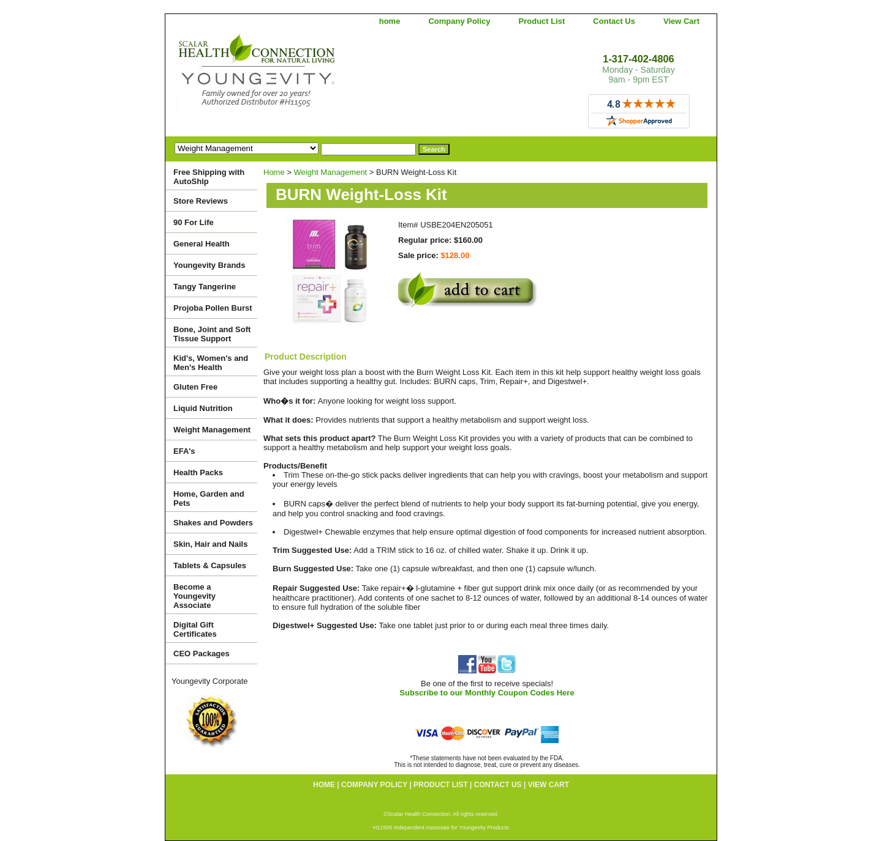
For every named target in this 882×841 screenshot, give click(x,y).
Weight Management (331, 172)
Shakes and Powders (213, 522)
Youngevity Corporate (210, 681)
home (390, 21)
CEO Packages (201, 653)
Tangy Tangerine (204, 286)
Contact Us (614, 21)
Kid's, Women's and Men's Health (210, 363)
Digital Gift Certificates (195, 629)
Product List (542, 21)
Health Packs (198, 472)
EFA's (184, 451)
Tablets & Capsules (209, 565)
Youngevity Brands (209, 265)
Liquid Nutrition (203, 408)
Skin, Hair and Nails (210, 544)
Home (274, 172)
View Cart (681, 21)
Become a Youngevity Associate (194, 596)
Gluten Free (195, 386)
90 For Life (193, 222)
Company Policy (459, 21)
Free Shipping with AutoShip (208, 177)
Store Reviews (200, 201)
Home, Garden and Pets (208, 498)
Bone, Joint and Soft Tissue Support (212, 334)
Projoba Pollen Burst (212, 308)
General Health (201, 243)
